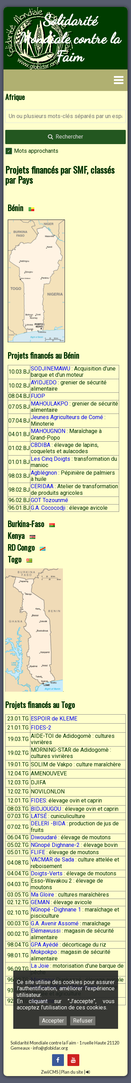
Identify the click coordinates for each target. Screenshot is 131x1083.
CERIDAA (42, 486)
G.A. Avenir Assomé (55, 923)
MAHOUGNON (48, 431)
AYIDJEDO (44, 382)
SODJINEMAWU (50, 368)
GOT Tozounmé (49, 500)
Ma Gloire (42, 894)
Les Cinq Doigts (50, 459)
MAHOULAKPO (49, 403)
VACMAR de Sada (52, 859)
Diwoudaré (44, 837)
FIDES (38, 800)
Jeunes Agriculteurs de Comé (67, 417)
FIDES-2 (41, 727)
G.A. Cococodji (48, 508)
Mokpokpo (44, 952)
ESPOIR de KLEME (54, 718)
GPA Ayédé (44, 944)
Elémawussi (45, 930)
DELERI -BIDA (48, 823)
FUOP (38, 396)
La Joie (40, 966)
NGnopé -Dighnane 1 (56, 909)
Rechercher (65, 136)
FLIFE (38, 852)
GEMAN (40, 902)
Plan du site (72, 1072)
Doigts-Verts (47, 873)
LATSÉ (39, 816)
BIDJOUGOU (46, 809)
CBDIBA (40, 445)
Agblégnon (44, 472)
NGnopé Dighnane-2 (55, 845)
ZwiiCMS (49, 1072)
